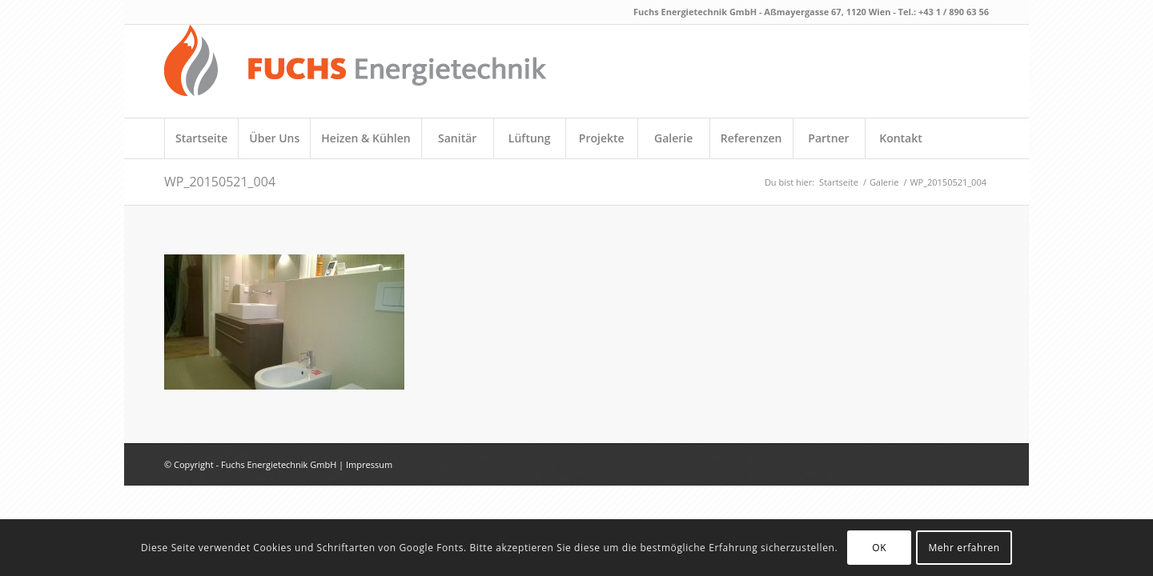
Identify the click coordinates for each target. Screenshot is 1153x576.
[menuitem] (201, 138)
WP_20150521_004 (219, 181)
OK (879, 547)
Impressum (369, 464)
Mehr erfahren (963, 547)
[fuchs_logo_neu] (355, 71)
